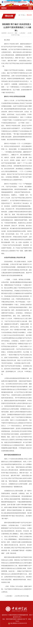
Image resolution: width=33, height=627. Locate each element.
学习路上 (23, 15)
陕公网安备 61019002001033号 (17, 623)
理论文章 (29, 15)
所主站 (30, 4)
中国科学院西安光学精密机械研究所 (18, 615)
